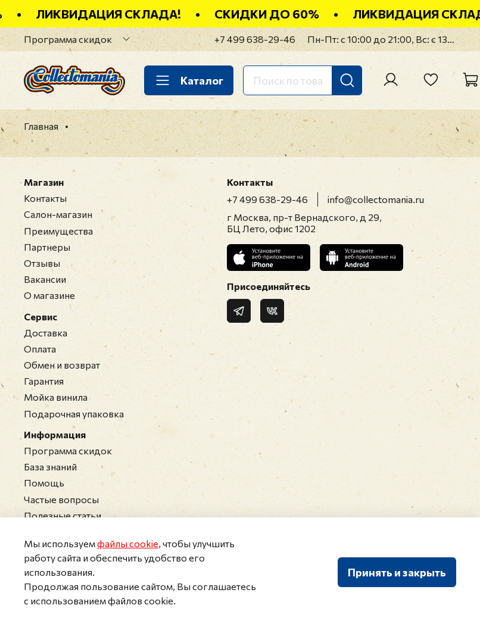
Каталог (188, 80)
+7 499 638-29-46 (254, 39)
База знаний (50, 466)
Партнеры (47, 246)
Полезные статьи (62, 515)
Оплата (40, 348)
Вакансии (45, 279)
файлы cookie (127, 543)
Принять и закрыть (397, 572)
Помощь (44, 482)
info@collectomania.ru (376, 199)
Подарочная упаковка (74, 413)
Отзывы (42, 263)
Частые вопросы (61, 499)
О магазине (49, 295)
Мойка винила (56, 397)
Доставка (45, 332)
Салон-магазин (58, 214)
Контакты (45, 198)
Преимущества (58, 230)
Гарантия (44, 380)
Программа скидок (68, 39)
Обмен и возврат (62, 364)
